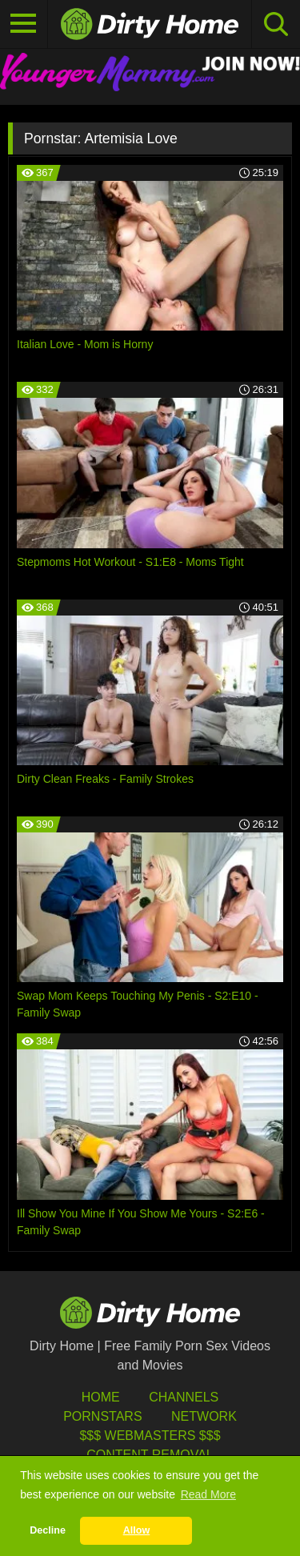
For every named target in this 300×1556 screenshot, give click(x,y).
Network (204, 1416)
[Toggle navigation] (24, 24)
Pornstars (102, 1416)
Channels (183, 1397)
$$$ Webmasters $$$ (149, 1435)
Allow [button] (136, 1530)
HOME (101, 1397)
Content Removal (150, 1455)
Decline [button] (48, 1530)
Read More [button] (208, 1494)
